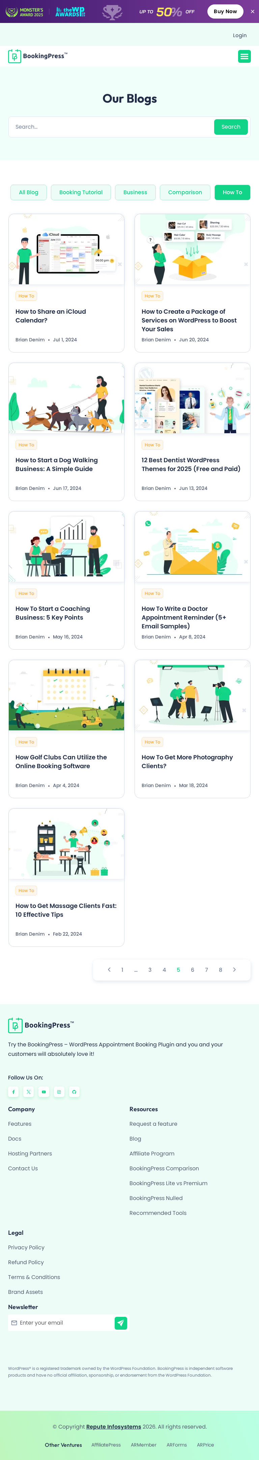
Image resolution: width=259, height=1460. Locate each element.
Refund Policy (26, 1262)
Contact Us (23, 1168)
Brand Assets (25, 1292)
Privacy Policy (26, 1247)
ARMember (143, 1444)
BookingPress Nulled (156, 1198)
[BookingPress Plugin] (41, 56)
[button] (244, 56)
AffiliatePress (106, 1444)
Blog (135, 1139)
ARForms (177, 1444)
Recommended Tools (158, 1213)
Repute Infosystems (113, 1427)
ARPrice (205, 1444)
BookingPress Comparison (164, 1168)
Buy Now (225, 11)
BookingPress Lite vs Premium (168, 1183)
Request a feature (153, 1124)
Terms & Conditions (34, 1277)
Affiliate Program (152, 1153)
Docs (14, 1139)
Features (19, 1124)
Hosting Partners (30, 1153)
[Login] (236, 35)
